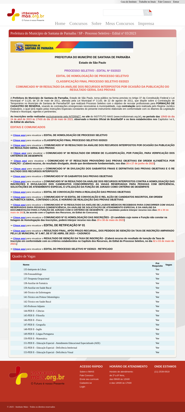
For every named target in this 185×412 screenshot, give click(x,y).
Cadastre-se (86, 383)
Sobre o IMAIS (87, 371)
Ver (157, 269)
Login (82, 386)
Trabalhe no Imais (147, 2)
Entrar (176, 2)
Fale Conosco (164, 2)
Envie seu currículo (89, 379)
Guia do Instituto (129, 2)
